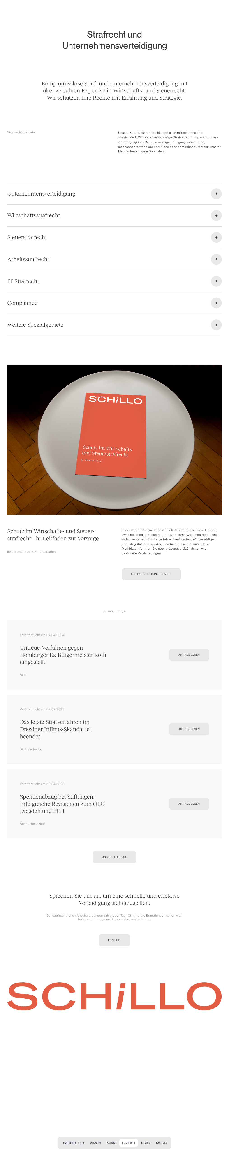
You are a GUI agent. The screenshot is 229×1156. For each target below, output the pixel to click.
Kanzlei (111, 1142)
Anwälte (95, 1142)
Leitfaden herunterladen (151, 574)
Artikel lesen (189, 654)
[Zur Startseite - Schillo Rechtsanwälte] (73, 1143)
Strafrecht (128, 1142)
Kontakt (161, 1142)
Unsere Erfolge (114, 856)
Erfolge (145, 1142)
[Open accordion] (114, 197)
